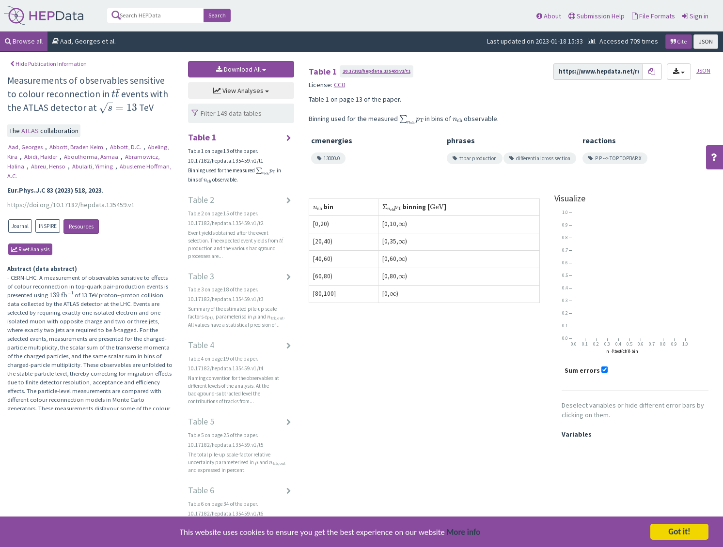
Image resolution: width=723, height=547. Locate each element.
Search (217, 15)
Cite (679, 41)
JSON (706, 41)
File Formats (653, 16)
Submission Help (596, 16)
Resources (81, 226)
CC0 (339, 84)
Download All (241, 69)
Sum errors (582, 370)
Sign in (695, 16)
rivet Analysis (30, 249)
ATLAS (30, 130)
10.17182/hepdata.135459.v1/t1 (376, 71)
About (548, 16)
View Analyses (241, 90)
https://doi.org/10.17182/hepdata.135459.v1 (71, 204)
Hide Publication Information (48, 63)
